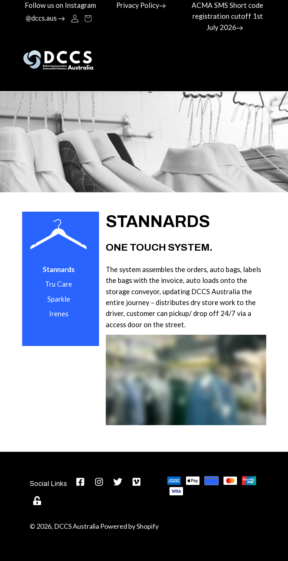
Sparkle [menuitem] (58, 299)
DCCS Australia (76, 526)
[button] (88, 18)
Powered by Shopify (129, 526)
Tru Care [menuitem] (58, 284)
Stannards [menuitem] (59, 269)
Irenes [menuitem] (58, 314)
